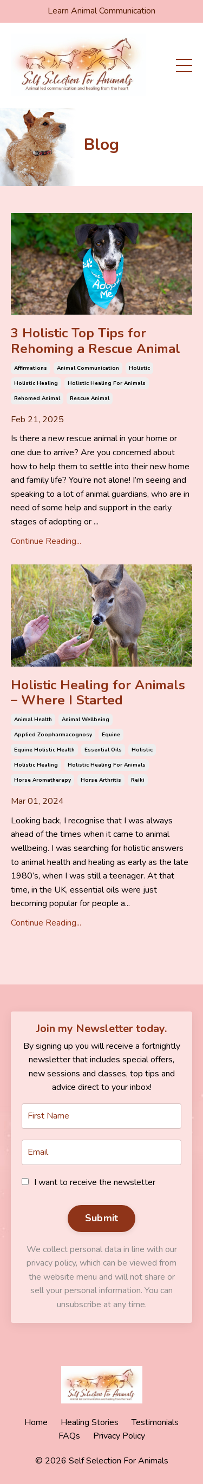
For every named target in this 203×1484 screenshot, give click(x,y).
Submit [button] (102, 1218)
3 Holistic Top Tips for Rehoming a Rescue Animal (95, 341)
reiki (138, 780)
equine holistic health (44, 750)
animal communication (88, 368)
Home (36, 1422)
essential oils (103, 750)
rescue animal (89, 398)
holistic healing (36, 383)
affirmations (30, 368)
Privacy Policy (119, 1436)
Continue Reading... (46, 541)
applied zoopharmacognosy (53, 734)
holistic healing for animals (107, 383)
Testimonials (155, 1422)
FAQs (69, 1436)
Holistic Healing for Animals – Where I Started (98, 693)
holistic (139, 368)
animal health (33, 719)
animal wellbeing (85, 719)
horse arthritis (101, 780)
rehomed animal (37, 398)
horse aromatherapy (42, 780)
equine (111, 734)
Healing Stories (90, 1422)
